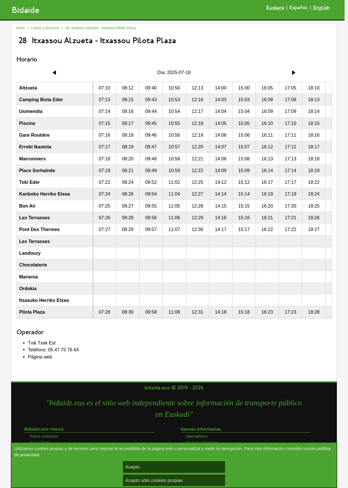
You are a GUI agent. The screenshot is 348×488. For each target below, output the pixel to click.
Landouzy (30, 253)
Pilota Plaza (32, 311)
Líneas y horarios (45, 28)
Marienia (28, 276)
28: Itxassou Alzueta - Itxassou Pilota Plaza (100, 28)
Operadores (197, 436)
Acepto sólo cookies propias (154, 480)
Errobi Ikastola (35, 146)
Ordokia (28, 288)
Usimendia (31, 111)
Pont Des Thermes (39, 229)
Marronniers (32, 158)
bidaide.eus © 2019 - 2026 (174, 388)
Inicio (20, 28)
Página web (40, 356)
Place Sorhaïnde (37, 170)
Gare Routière (34, 135)
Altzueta (28, 87)
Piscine (27, 123)
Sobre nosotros (44, 436)
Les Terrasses (34, 217)
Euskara (275, 8)
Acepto (132, 466)
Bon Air (27, 205)
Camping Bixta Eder (41, 99)
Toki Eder (29, 182)
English (321, 8)
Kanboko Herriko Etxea (44, 193)
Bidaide (25, 10)
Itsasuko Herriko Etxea (44, 300)
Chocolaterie (33, 264)
